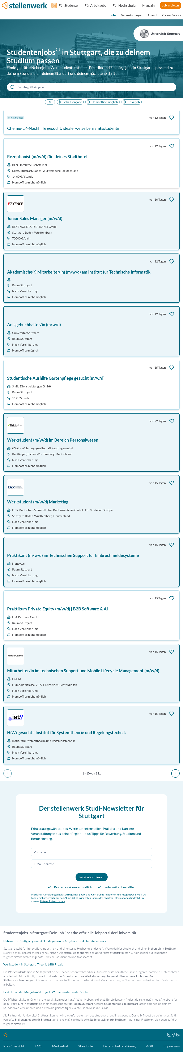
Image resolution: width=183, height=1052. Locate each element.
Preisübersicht (13, 1046)
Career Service (171, 15)
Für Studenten (69, 5)
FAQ (38, 1046)
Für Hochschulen (125, 5)
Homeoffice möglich (102, 102)
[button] (58, 53)
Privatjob (131, 102)
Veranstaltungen (131, 15)
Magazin (148, 5)
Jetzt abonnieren (91, 877)
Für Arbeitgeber (96, 5)
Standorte (85, 1046)
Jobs (113, 15)
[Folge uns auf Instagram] (52, 5)
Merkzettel (60, 1046)
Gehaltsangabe (69, 102)
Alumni (152, 15)
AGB (149, 1046)
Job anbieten (170, 5)
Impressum (171, 1046)
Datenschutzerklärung (52, 901)
